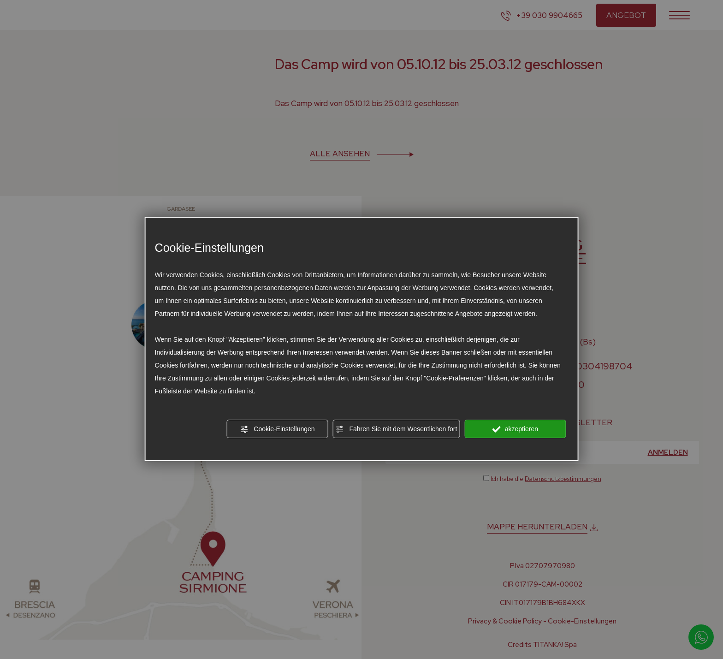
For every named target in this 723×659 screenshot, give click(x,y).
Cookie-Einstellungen (277, 429)
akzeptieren (515, 429)
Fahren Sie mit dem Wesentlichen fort (396, 429)
